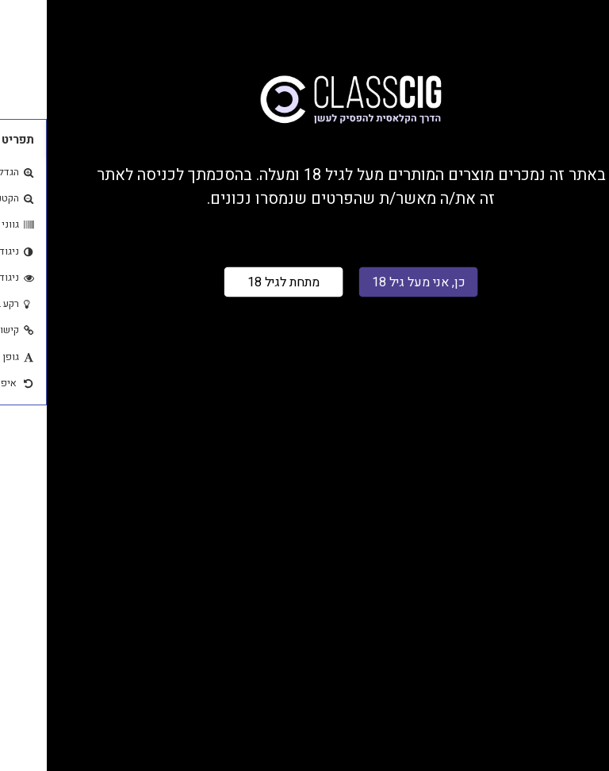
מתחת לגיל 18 (237, 281)
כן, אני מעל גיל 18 (372, 281)
